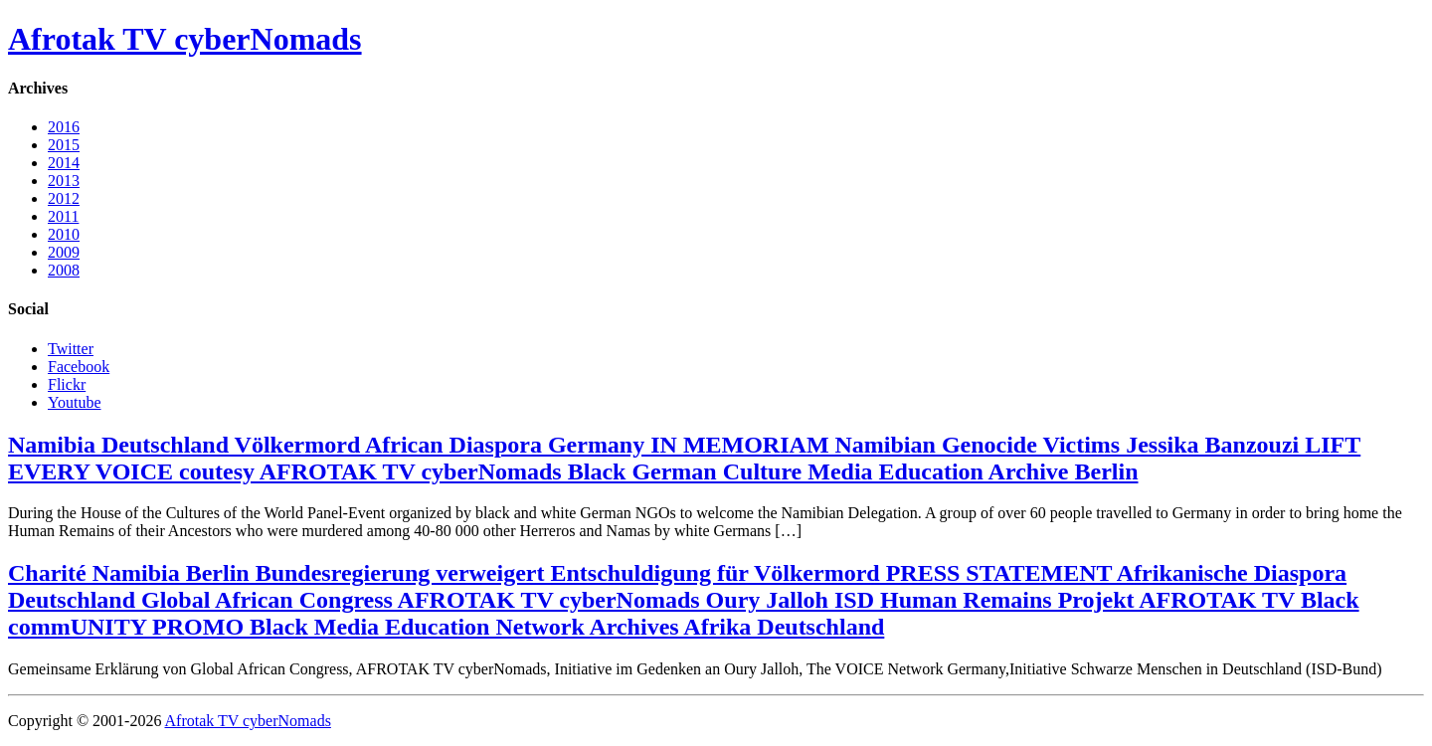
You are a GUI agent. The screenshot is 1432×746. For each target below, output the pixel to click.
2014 (64, 162)
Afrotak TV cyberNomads (185, 39)
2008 (64, 270)
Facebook (78, 366)
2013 (64, 180)
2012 (64, 198)
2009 (64, 252)
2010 (64, 234)
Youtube (74, 402)
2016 (64, 126)
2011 (63, 216)
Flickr (67, 384)
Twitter (70, 348)
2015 (64, 144)
